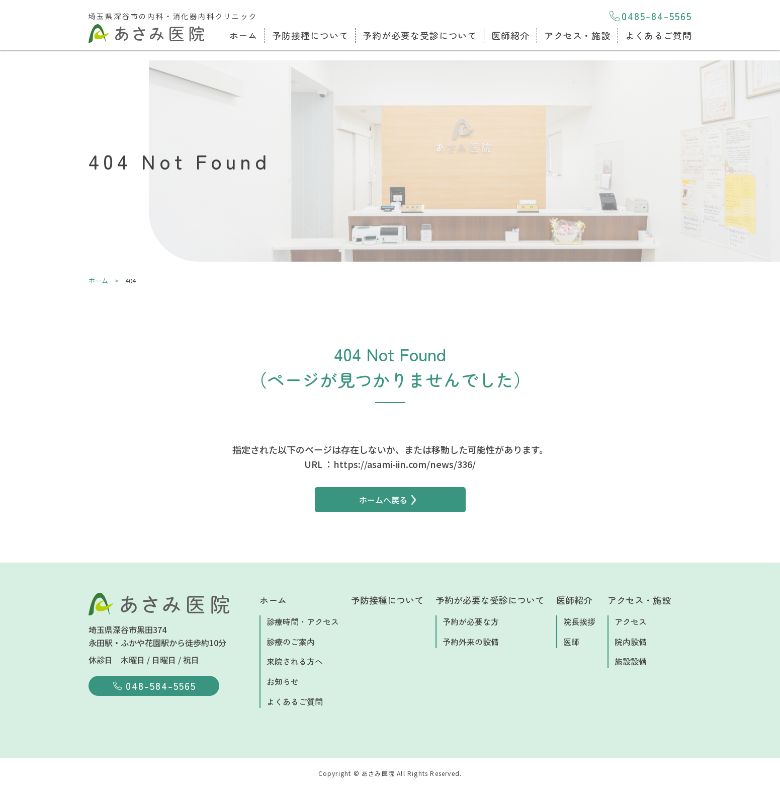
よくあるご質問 (658, 35)
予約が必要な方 (471, 621)
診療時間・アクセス (303, 621)
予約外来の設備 (471, 642)
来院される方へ (295, 661)
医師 (571, 642)
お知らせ (283, 681)
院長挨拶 (579, 621)
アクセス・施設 (577, 35)
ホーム (243, 35)
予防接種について (310, 35)
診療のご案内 (291, 642)
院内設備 (631, 642)
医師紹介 (510, 35)
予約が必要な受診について (420, 35)
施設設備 (631, 661)
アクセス (631, 621)
